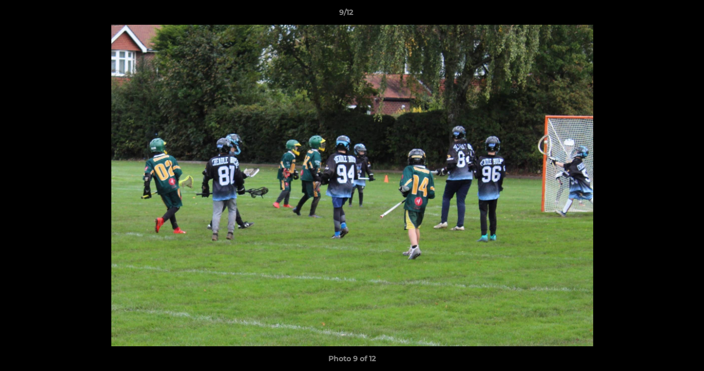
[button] (661, 15)
